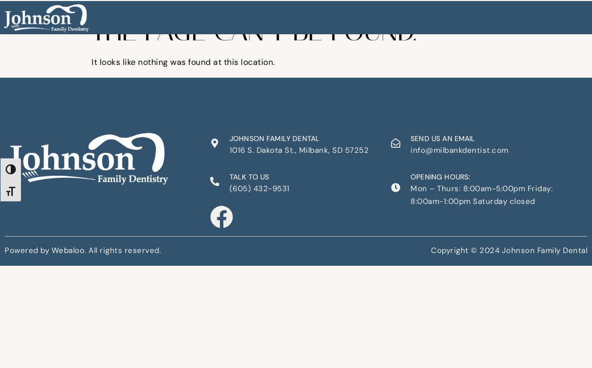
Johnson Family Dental (275, 138)
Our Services (271, 14)
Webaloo (68, 249)
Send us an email (443, 138)
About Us (218, 14)
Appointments (334, 14)
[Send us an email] (395, 143)
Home (180, 14)
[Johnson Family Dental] (214, 143)
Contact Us (394, 14)
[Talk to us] (214, 181)
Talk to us (249, 176)
